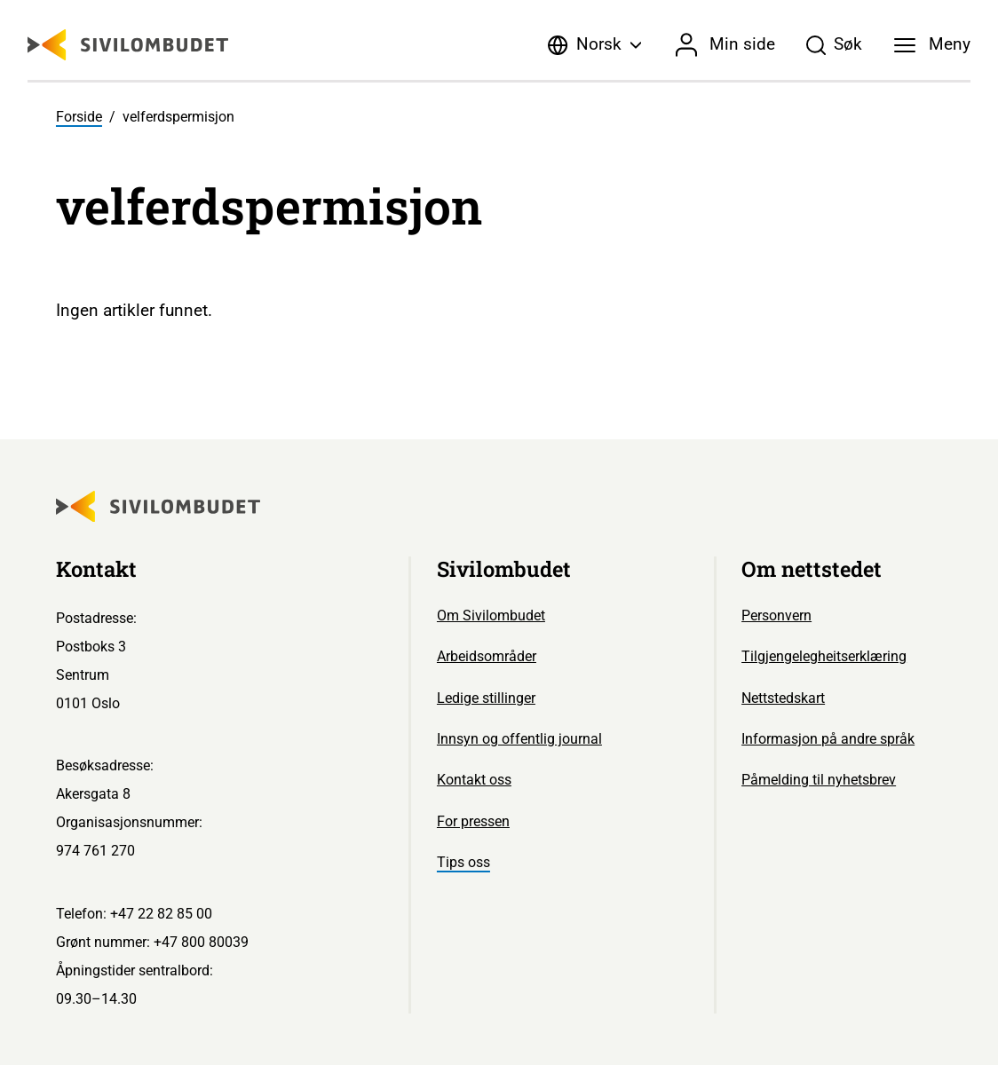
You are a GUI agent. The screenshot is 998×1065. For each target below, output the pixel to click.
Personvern (776, 615)
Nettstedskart (783, 698)
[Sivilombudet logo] (128, 44)
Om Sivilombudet (491, 615)
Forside (79, 116)
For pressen (473, 821)
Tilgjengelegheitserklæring (824, 656)
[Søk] (834, 45)
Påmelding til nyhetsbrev (818, 779)
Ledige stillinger (486, 698)
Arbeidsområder (486, 656)
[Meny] (932, 45)
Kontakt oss (474, 779)
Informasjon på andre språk (828, 738)
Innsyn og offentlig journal (519, 738)
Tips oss (463, 862)
